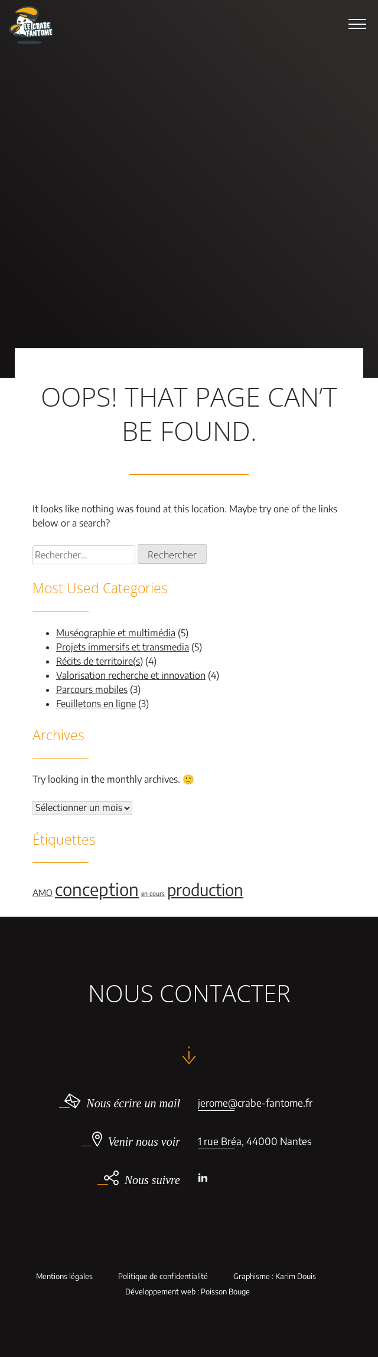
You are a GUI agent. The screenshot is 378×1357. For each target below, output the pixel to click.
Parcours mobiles (92, 689)
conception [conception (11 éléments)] (97, 889)
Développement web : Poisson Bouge (187, 1292)
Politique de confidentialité (163, 1276)
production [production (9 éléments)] (205, 889)
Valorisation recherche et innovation (131, 675)
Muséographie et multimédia (115, 633)
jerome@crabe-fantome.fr (255, 1102)
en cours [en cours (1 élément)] (153, 893)
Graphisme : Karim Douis (274, 1276)
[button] (357, 23)
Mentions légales (64, 1276)
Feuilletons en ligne (96, 703)
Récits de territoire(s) (99, 661)
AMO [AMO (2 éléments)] (42, 892)
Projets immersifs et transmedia (122, 647)
